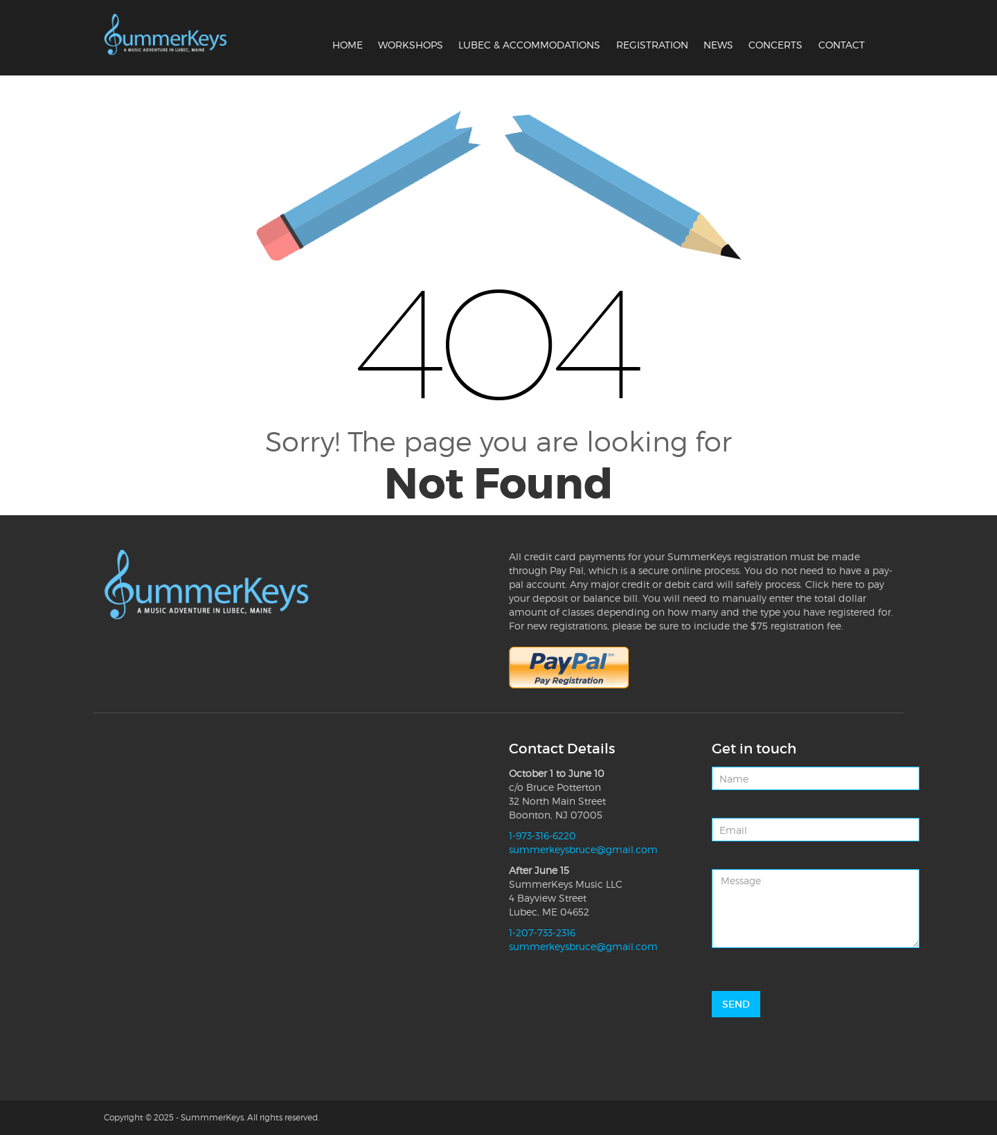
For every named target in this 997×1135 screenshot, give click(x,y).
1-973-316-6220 (542, 835)
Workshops (410, 45)
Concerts (775, 45)
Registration (652, 45)
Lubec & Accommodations (529, 45)
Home (347, 45)
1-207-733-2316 (542, 932)
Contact (841, 45)
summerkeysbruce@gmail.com (583, 849)
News (718, 45)
